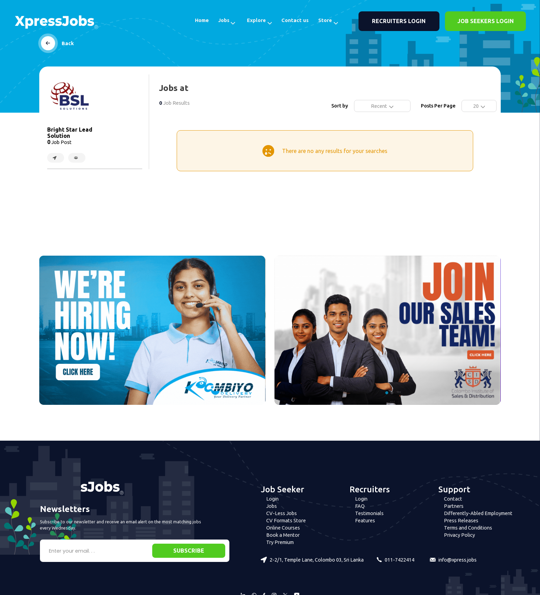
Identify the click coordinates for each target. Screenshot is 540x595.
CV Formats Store (286, 520)
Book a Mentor (283, 535)
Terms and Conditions (468, 528)
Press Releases (461, 520)
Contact (453, 499)
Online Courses (283, 528)
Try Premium (280, 542)
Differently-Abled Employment (478, 513)
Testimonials (369, 513)
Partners (454, 506)
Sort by (339, 106)
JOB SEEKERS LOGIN (485, 21)
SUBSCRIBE (188, 550)
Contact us (295, 20)
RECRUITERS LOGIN (399, 21)
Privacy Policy (459, 535)
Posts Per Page (438, 106)
